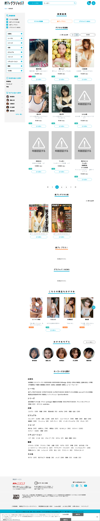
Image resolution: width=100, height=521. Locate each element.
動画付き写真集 (57, 402)
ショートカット (67, 419)
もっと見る (89, 342)
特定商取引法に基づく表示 (45, 506)
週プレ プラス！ (13, 25)
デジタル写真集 (13, 19)
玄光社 (69, 382)
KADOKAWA (48, 382)
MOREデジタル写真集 (71, 392)
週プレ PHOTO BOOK (34, 392)
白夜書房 (58, 385)
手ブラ (32, 457)
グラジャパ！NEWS (14, 27)
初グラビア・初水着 (46, 457)
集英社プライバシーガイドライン (28, 506)
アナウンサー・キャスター (64, 448)
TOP (6, 8)
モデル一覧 (18, 114)
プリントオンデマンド (83, 402)
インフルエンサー (83, 448)
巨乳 (46, 419)
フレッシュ (43, 421)
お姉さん (43, 428)
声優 (74, 445)
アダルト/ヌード (79, 450)
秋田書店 (30, 382)
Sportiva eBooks (63, 394)
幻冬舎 (74, 382)
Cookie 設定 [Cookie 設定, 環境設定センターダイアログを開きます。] (66, 514)
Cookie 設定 (57, 506)
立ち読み (38, 79)
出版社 (9, 34)
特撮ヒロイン (34, 450)
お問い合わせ (76, 506)
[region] (50, 517)
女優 (56, 445)
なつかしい (66, 428)
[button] (93, 307)
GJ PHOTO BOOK (58, 392)
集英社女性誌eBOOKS (35, 394)
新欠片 (48, 385)
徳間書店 (43, 385)
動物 (69, 457)
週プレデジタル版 (14, 22)
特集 (7, 87)
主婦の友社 (84, 382)
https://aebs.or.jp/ (26, 497)
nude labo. (46, 404)
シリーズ (10, 43)
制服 (44, 411)
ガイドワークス (39, 382)
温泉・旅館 (71, 438)
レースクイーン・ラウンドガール (40, 448)
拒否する (78, 514)
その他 (9, 71)
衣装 (9, 47)
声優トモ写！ (32, 404)
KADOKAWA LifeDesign (59, 382)
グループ (50, 438)
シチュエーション (13, 61)
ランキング (9, 84)
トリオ (40, 438)
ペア (31, 438)
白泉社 (53, 385)
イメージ (10, 57)
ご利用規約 (14, 506)
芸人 (57, 450)
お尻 (55, 419)
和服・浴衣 (75, 411)
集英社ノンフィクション (49, 394)
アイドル (45, 445)
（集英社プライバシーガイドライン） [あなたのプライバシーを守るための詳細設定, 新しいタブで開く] (11, 519)
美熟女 (54, 428)
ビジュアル (11, 52)
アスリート (67, 450)
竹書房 (38, 385)
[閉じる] (97, 517)
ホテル (60, 438)
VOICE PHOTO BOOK (69, 402)
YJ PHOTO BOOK (47, 392)
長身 (88, 419)
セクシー (34, 431)
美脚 (79, 419)
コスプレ (33, 411)
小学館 (90, 382)
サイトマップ (84, 506)
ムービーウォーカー (72, 385)
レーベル (10, 38)
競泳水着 (53, 411)
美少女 (32, 428)
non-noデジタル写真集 (86, 392)
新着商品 (8, 81)
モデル (65, 445)
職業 (9, 66)
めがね (63, 411)
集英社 (78, 382)
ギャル (84, 421)
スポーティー (56, 421)
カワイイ (78, 428)
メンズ (60, 457)
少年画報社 (31, 385)
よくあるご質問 (67, 506)
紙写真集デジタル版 (34, 402)
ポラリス (39, 404)
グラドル (34, 445)
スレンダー (34, 419)
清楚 (44, 431)
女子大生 (84, 445)
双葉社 (64, 385)
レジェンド (47, 450)
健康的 (32, 421)
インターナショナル (71, 421)
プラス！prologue (46, 402)
